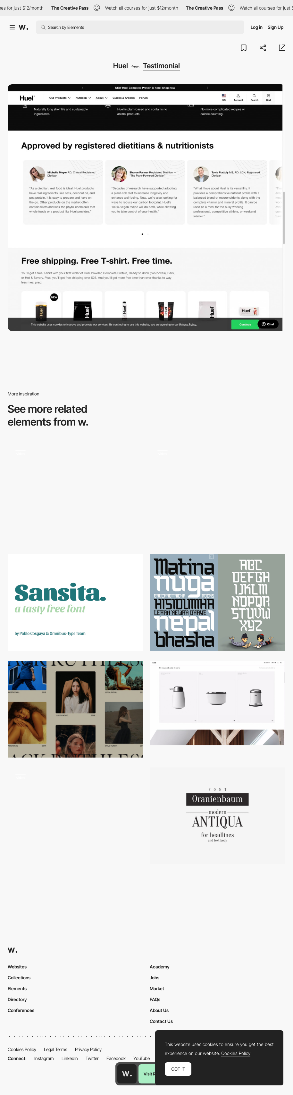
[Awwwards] (23, 27)
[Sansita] (75, 602)
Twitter (92, 1058)
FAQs (155, 999)
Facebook (116, 1058)
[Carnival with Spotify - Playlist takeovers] (75, 491)
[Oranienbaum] (217, 815)
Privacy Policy (88, 1049)
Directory (17, 999)
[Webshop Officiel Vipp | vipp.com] (217, 703)
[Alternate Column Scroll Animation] (75, 709)
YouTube (141, 1058)
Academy (160, 966)
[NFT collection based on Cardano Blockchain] (217, 493)
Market (157, 988)
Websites (17, 966)
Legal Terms (55, 1049)
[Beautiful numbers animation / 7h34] (75, 815)
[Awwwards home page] (127, 1073)
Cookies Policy (22, 1049)
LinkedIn (70, 1058)
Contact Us (161, 1021)
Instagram (44, 1058)
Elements (17, 988)
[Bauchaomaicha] (217, 602)
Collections (19, 977)
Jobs (154, 977)
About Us (159, 1010)
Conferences (21, 1010)
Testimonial (161, 65)
